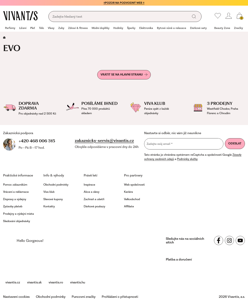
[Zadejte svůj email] (183, 143)
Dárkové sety (198, 28)
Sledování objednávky (16, 221)
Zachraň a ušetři (94, 199)
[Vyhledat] (193, 16)
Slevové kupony (53, 199)
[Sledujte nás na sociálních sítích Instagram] (229, 240)
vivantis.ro (56, 282)
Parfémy (10, 28)
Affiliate (129, 206)
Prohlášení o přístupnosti (120, 297)
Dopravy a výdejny (14, 199)
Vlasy (51, 28)
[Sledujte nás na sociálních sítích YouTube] (240, 240)
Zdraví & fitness (78, 28)
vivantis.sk (34, 282)
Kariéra (128, 192)
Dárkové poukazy (94, 206)
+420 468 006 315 (37, 140)
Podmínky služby (187, 159)
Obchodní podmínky (55, 184)
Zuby (61, 28)
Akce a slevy (91, 192)
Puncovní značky (84, 297)
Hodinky (118, 28)
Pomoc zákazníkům (15, 184)
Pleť (32, 28)
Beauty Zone (222, 28)
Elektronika (146, 28)
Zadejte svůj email (160, 143)
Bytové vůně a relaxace (171, 28)
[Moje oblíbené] (217, 15)
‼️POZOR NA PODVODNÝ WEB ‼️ (124, 2)
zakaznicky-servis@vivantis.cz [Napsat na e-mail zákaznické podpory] (104, 140)
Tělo (41, 28)
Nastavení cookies (16, 297)
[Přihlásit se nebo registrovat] (228, 15)
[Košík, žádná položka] (239, 15)
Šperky (131, 28)
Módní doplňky (100, 28)
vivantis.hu (77, 282)
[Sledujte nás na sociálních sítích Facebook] (218, 240)
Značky (238, 28)
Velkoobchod (132, 199)
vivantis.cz (12, 282)
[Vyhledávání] (120, 16)
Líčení (22, 28)
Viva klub (48, 192)
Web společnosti (134, 184)
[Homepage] (20, 15)
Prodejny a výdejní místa (18, 213)
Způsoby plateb (12, 206)
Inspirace (89, 184)
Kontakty (49, 206)
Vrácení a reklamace (16, 192)
